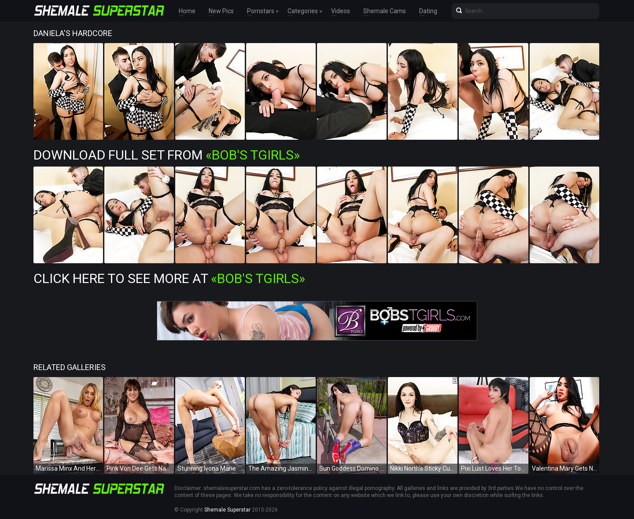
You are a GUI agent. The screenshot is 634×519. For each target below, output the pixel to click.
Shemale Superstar (227, 510)
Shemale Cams (384, 11)
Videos (340, 11)
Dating (428, 11)
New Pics (221, 11)
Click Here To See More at (169, 278)
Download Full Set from (166, 155)
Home (187, 11)
